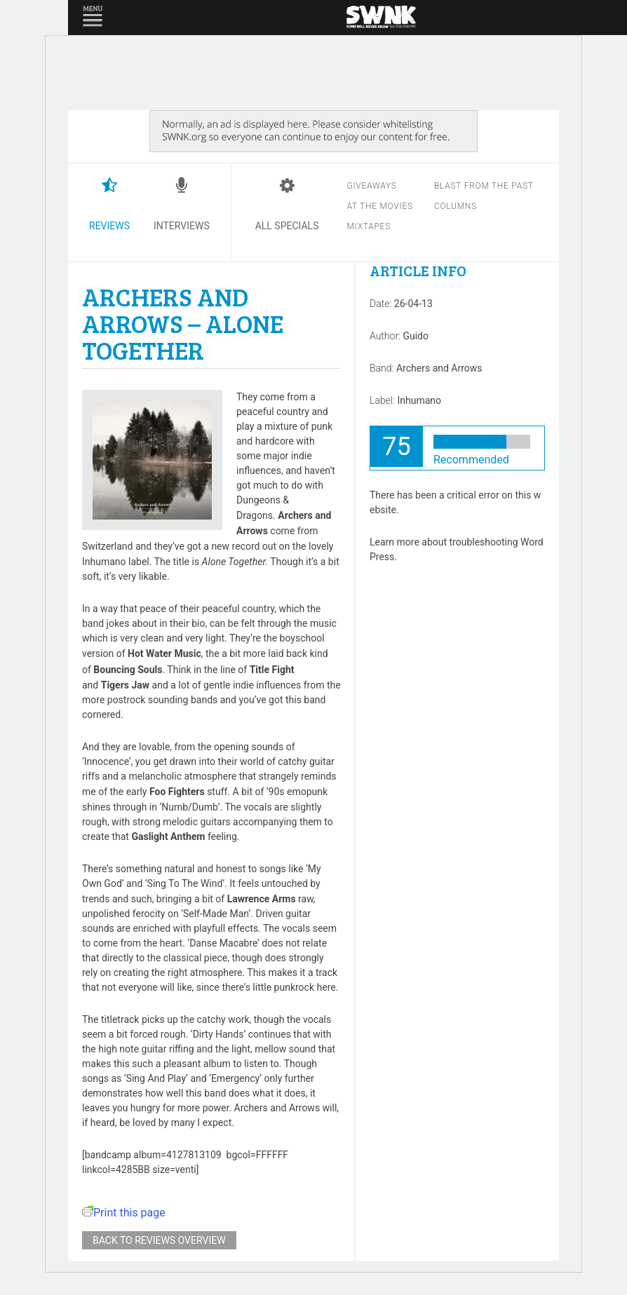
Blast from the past (484, 186)
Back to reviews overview (159, 1240)
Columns (455, 206)
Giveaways (371, 186)
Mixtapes (368, 226)
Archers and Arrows (439, 368)
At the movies (379, 206)
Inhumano (419, 400)
